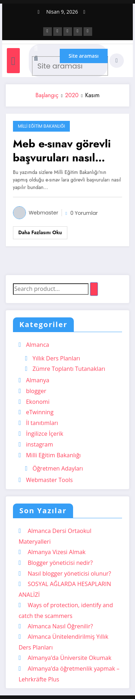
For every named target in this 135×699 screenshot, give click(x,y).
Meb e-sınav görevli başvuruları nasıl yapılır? (62, 151)
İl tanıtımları (42, 423)
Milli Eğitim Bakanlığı (41, 126)
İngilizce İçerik (44, 434)
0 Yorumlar (84, 213)
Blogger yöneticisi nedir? (60, 563)
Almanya (37, 380)
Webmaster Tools (49, 480)
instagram (39, 444)
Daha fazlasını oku (40, 232)
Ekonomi (37, 402)
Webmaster (43, 212)
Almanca (37, 345)
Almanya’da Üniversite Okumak (69, 658)
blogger (36, 391)
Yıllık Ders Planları (56, 358)
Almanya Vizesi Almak (57, 552)
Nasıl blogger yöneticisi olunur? (69, 573)
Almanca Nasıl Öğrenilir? (60, 626)
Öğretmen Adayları (57, 468)
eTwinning (39, 412)
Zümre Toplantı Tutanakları (68, 369)
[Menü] (13, 60)
